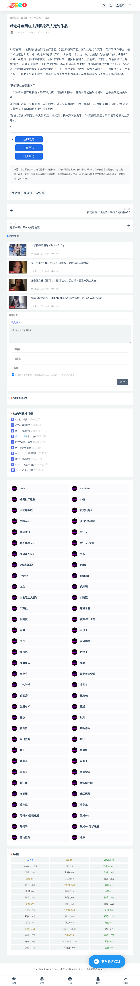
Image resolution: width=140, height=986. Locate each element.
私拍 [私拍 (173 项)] (30, 916)
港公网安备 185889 (96, 969)
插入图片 (16, 322)
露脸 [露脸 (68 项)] (109, 941)
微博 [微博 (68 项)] (30, 891)
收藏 (15, 192)
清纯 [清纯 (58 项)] (69, 903)
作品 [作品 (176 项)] (109, 872)
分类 (42, 980)
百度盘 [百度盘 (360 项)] (69, 910)
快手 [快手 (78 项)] (69, 891)
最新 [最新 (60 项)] (30, 903)
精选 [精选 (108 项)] (109, 916)
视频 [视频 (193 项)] (69, 935)
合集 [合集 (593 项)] (69, 878)
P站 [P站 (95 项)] (69, 866)
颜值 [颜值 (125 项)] (30, 947)
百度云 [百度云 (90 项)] (29, 910)
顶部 (126, 980)
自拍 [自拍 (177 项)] (30, 928)
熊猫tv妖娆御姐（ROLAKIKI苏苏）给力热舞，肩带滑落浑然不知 (66, 297)
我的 (98, 980)
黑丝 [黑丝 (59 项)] (109, 947)
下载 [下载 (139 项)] (30, 872)
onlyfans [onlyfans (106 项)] (30, 866)
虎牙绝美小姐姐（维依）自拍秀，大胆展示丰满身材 (60, 262)
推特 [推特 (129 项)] (30, 897)
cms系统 (36, 17)
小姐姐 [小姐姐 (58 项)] (69, 885)
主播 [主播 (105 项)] (69, 872)
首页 (26, 17)
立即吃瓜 (29, 139)
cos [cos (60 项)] (69, 859)
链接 (40, 192)
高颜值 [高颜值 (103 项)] (69, 947)
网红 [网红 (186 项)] (69, 922)
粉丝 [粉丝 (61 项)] (69, 916)
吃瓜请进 (29, 156)
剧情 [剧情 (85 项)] (30, 878)
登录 (120, 5)
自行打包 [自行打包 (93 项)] (69, 928)
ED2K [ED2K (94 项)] (109, 859)
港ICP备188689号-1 (73, 969)
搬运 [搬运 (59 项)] (69, 897)
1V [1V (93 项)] (29, 859)
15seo (55, 969)
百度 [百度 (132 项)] (109, 903)
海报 (28, 192)
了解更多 (29, 147)
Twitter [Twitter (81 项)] (108, 866)
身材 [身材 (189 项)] (30, 941)
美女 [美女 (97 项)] (109, 922)
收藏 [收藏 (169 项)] (109, 897)
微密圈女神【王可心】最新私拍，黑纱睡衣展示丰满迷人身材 (65, 280)
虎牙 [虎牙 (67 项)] (109, 928)
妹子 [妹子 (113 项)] (30, 885)
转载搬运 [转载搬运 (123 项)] (69, 941)
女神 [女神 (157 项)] (109, 878)
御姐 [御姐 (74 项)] (109, 885)
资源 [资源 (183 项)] (109, 935)
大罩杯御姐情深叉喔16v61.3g (47, 245)
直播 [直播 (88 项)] (109, 910)
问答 (70, 980)
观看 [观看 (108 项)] (30, 935)
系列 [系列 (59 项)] (30, 922)
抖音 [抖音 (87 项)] (109, 891)
